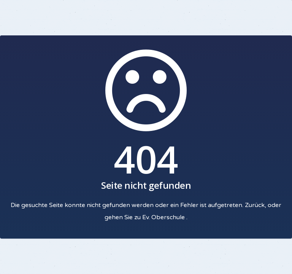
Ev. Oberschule (164, 217)
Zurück (255, 205)
